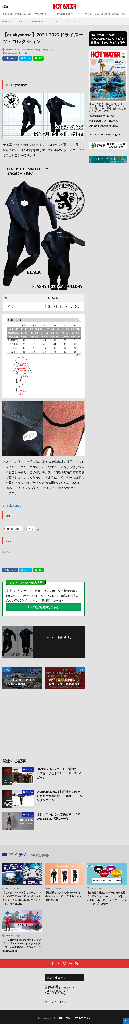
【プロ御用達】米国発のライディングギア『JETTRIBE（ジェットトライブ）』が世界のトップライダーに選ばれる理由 (21, 945)
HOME (8, 21)
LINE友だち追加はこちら (43, 607)
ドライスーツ (25, 53)
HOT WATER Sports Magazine (105, 134)
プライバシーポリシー (57, 1001)
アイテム (20, 21)
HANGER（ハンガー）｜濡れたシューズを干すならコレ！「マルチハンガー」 (60, 773)
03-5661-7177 (60, 990)
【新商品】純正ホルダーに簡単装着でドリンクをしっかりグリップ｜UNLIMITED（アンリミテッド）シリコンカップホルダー (106, 898)
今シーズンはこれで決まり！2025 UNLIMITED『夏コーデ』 (59, 816)
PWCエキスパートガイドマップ (74, 13)
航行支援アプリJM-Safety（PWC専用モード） (28, 13)
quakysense (11, 53)
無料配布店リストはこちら (103, 120)
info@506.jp (59, 993)
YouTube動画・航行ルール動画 (112, 13)
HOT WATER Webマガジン (75, 1018)
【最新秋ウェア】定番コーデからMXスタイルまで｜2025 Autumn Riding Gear (63, 896)
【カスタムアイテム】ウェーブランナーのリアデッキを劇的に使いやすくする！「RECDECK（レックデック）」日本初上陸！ (21, 898)
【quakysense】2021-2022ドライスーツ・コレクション (56, 21)
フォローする (60, 642)
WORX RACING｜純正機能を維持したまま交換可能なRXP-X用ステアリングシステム (60, 796)
